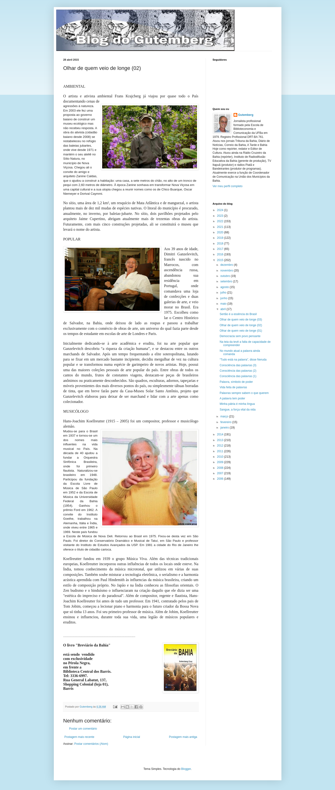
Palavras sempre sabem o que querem (244, 393)
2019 (220, 237)
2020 (220, 232)
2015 (220, 260)
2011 (220, 451)
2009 (220, 462)
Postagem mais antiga (183, 737)
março (224, 416)
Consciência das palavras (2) (238, 370)
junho (224, 298)
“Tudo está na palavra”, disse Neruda (243, 359)
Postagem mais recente (79, 737)
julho (223, 292)
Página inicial (131, 737)
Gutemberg (245, 115)
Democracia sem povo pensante (240, 336)
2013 (220, 440)
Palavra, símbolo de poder (236, 382)
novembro (227, 270)
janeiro (224, 427)
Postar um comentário (83, 728)
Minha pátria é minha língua (237, 404)
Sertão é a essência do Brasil (238, 314)
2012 (220, 445)
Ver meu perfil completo (228, 186)
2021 (220, 227)
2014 (220, 434)
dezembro (227, 264)
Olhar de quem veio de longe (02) (241, 325)
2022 (220, 221)
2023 (220, 215)
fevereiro (226, 422)
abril (223, 309)
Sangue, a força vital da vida (237, 409)
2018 (220, 243)
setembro (226, 281)
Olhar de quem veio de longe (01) (241, 330)
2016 (220, 254)
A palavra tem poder (232, 398)
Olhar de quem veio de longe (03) (241, 319)
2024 (220, 210)
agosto (224, 287)
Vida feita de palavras (233, 387)
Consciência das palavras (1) (238, 376)
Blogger (186, 769)
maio (223, 303)
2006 (220, 478)
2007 (220, 473)
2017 (220, 249)
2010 (220, 456)
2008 (220, 467)
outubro (225, 276)
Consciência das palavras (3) (238, 365)
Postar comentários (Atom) (91, 743)
